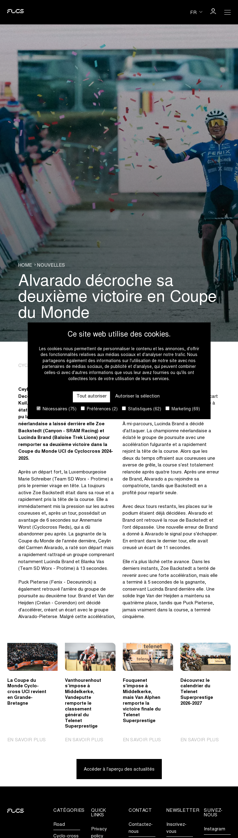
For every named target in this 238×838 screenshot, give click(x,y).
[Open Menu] (227, 12)
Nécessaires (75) (56, 409)
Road (59, 824)
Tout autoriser (91, 396)
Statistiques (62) (141, 409)
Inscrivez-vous (176, 828)
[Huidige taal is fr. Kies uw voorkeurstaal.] (196, 12)
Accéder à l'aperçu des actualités (119, 769)
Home (25, 265)
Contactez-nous (141, 828)
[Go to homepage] (15, 12)
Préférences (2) (99, 409)
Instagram (214, 829)
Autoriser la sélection (137, 396)
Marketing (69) (182, 409)
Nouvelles (51, 265)
